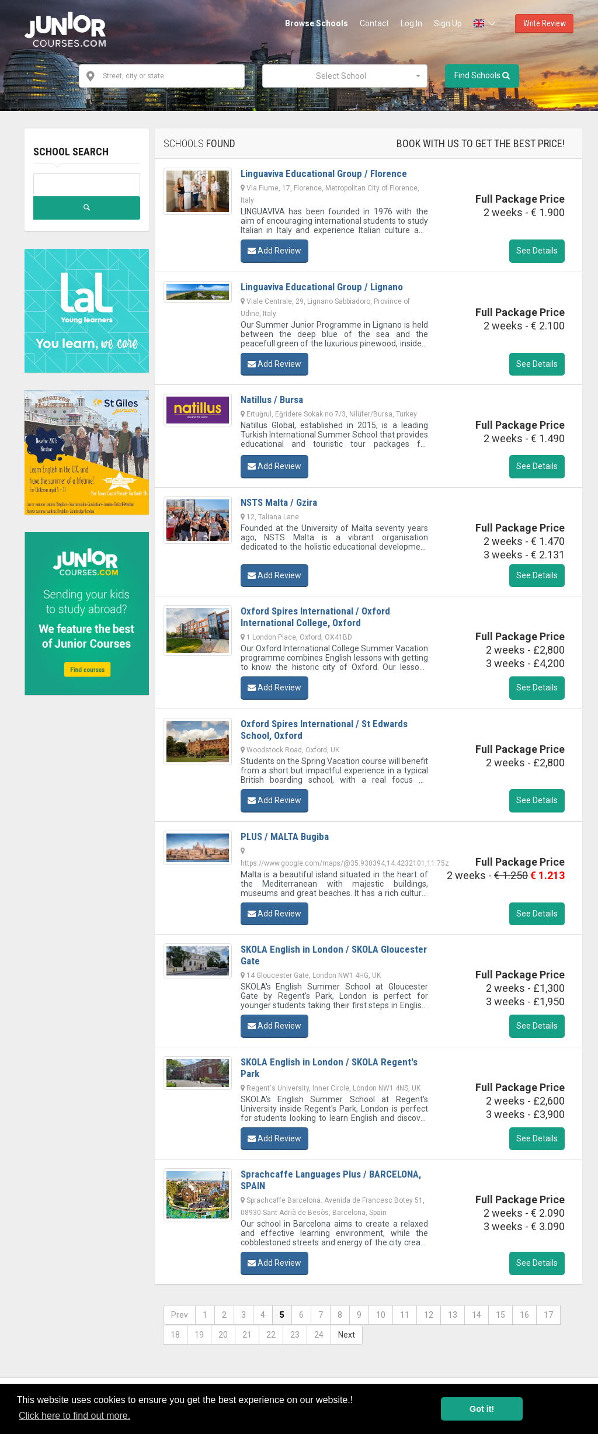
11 (404, 1315)
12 (428, 1315)
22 (271, 1334)
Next (346, 1334)
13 (452, 1315)
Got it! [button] (482, 1409)
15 (500, 1315)
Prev (179, 1315)
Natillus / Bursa (272, 399)
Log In (411, 23)
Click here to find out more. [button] (74, 1416)
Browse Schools (316, 23)
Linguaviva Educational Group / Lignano (322, 287)
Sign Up (448, 23)
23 (295, 1334)
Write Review (544, 23)
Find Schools (482, 75)
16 (524, 1315)
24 (319, 1334)
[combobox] (344, 76)
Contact (374, 23)
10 (380, 1315)
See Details (537, 250)
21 (247, 1334)
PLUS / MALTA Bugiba (285, 836)
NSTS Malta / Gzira (279, 502)
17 (548, 1315)
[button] (485, 23)
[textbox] (341, 76)
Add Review (274, 250)
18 (175, 1334)
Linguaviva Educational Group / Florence (324, 173)
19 (199, 1334)
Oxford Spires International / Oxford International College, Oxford (315, 617)
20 (223, 1334)
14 (476, 1315)
